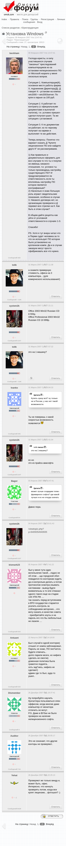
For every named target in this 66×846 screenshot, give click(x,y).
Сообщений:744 (14, 769)
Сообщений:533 (14, 687)
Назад (24, 46)
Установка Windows (25, 33)
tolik (14, 265)
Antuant (14, 637)
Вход (39, 22)
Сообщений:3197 (14, 341)
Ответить (55, 296)
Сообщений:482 (14, 258)
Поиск (25, 19)
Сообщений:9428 (14, 809)
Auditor (14, 736)
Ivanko (14, 387)
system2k (14, 305)
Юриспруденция (29, 27)
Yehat (14, 775)
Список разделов (11, 27)
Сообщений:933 (14, 632)
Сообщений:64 (14, 517)
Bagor (14, 481)
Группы (34, 19)
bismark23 (14, 564)
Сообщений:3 (14, 730)
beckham (14, 53)
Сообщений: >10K (14, 300)
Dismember (14, 693)
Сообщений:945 (14, 434)
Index (4, 19)
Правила (14, 19)
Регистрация (47, 19)
